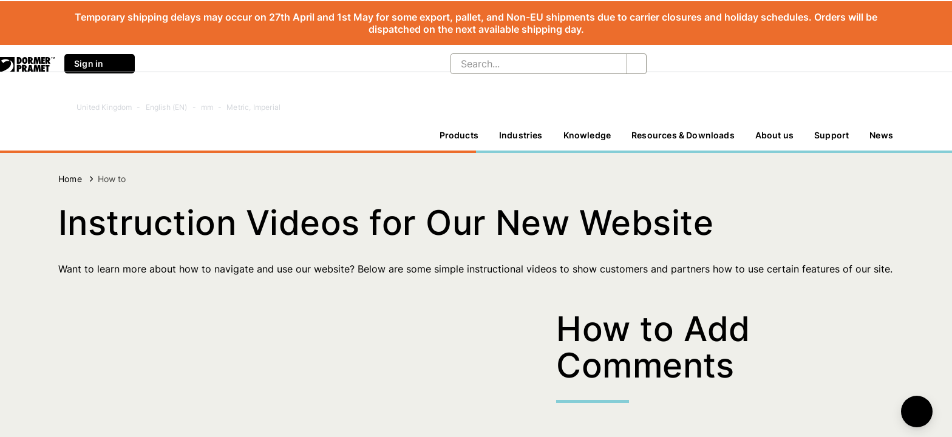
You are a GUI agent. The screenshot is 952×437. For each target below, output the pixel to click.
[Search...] (529, 63)
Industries (521, 135)
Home (70, 179)
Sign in (99, 64)
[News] (881, 135)
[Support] (831, 135)
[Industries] (521, 135)
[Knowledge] (587, 135)
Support (831, 135)
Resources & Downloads (683, 135)
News (881, 135)
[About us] (774, 135)
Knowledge (587, 135)
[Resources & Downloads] (683, 135)
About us (774, 135)
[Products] (459, 135)
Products (459, 135)
